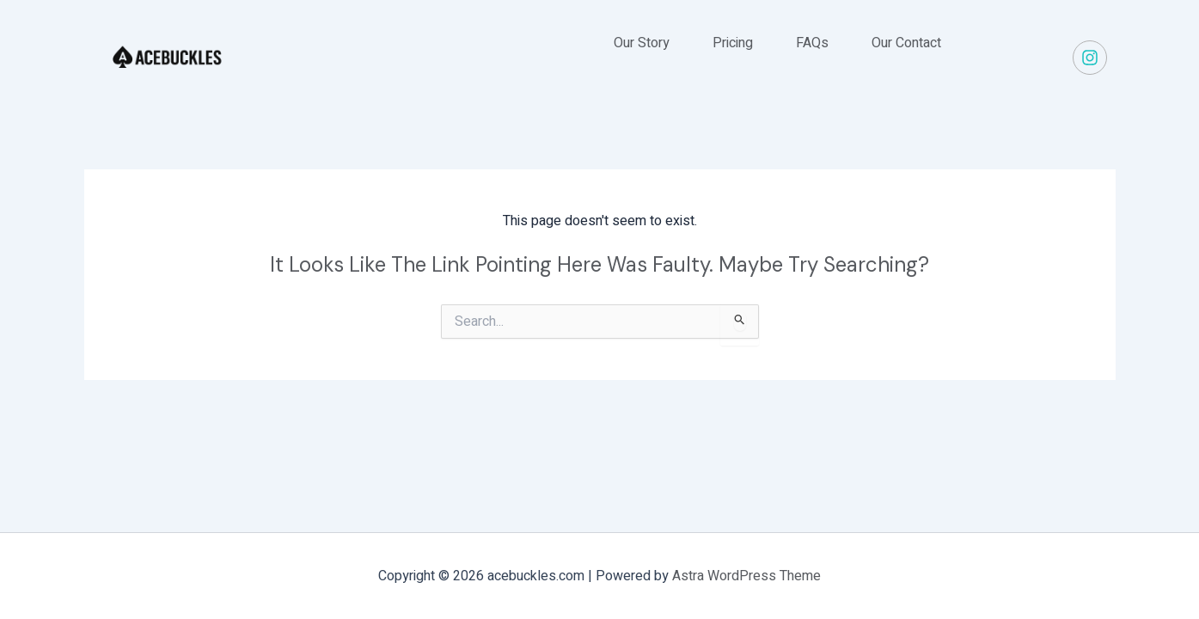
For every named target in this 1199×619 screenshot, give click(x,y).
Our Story (642, 43)
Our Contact (906, 43)
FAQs (812, 43)
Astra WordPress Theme (746, 576)
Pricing (733, 43)
